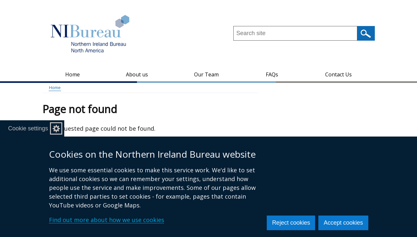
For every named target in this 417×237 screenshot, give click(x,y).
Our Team (206, 74)
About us (137, 74)
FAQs (272, 74)
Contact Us (338, 74)
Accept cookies (343, 222)
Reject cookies (291, 222)
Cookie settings (28, 128)
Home (72, 74)
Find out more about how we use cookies (106, 220)
